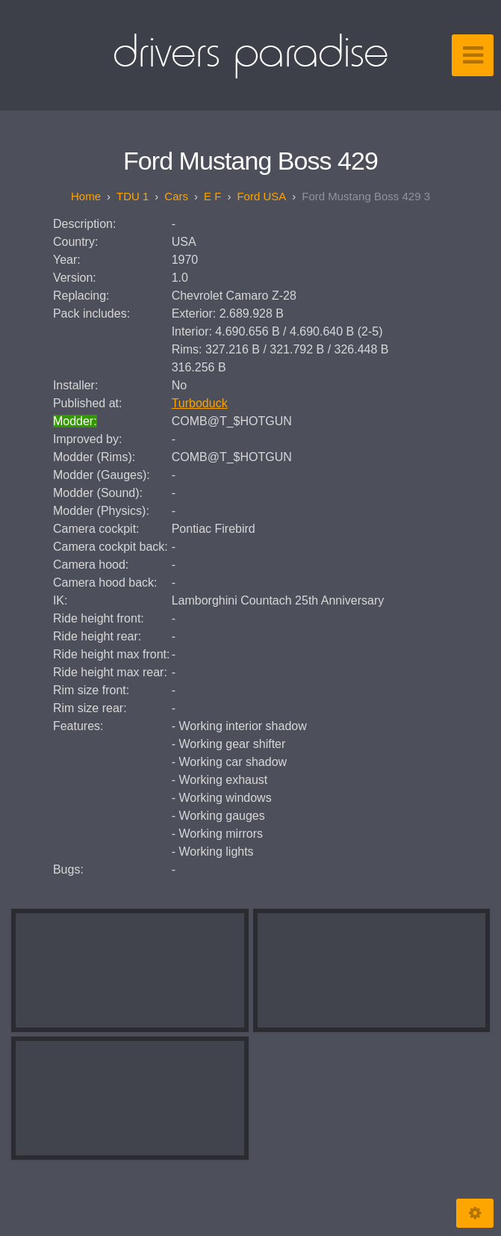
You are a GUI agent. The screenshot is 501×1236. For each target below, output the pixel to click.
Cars (176, 196)
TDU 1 (132, 196)
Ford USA (261, 196)
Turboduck (200, 403)
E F (212, 196)
